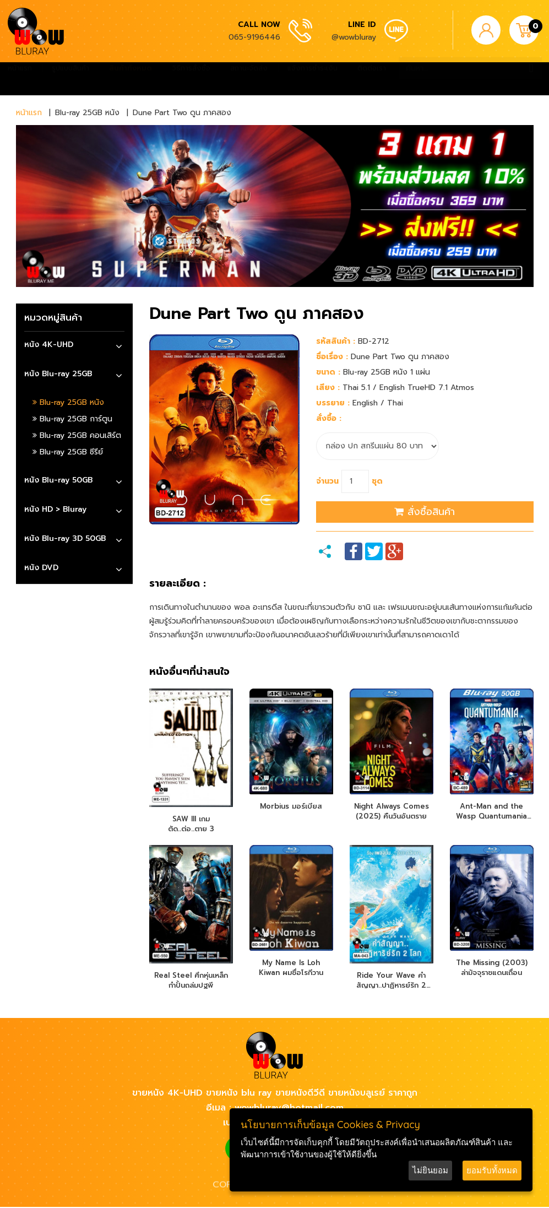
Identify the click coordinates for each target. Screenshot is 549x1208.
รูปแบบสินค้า (70, 78)
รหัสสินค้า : (335, 341)
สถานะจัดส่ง (249, 78)
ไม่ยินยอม (430, 1170)
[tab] (74, 346)
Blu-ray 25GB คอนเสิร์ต (76, 435)
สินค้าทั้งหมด (130, 78)
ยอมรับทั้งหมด (492, 1170)
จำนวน (327, 481)
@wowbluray (353, 37)
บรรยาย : (333, 403)
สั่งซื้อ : (328, 418)
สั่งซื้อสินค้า (424, 511)
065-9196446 (254, 37)
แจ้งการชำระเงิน (312, 78)
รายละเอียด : (177, 583)
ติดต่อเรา (371, 78)
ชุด (377, 481)
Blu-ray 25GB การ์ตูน (72, 419)
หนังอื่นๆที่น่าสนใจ (189, 672)
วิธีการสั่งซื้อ (191, 78)
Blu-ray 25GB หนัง (68, 402)
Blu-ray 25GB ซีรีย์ (67, 452)
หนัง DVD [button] (41, 567)
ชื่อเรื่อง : (332, 356)
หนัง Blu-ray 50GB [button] (58, 480)
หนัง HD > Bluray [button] (55, 509)
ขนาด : (328, 372)
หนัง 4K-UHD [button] (48, 344)
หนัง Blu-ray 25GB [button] (58, 374)
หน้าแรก (20, 78)
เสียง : (328, 387)
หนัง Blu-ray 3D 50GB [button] (65, 538)
